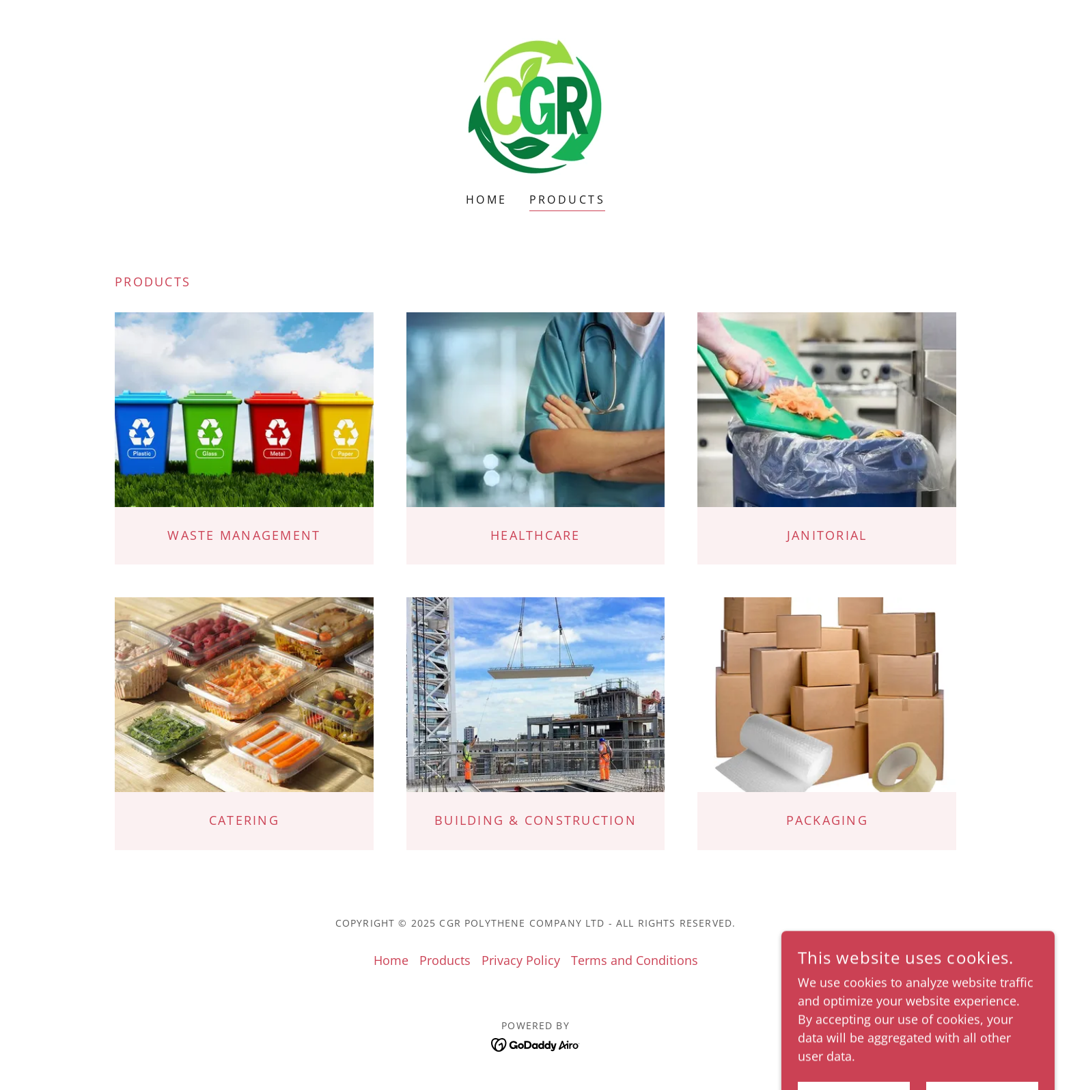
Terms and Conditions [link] (634, 960)
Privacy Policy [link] (521, 960)
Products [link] (567, 199)
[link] (535, 105)
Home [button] (391, 960)
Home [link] (486, 199)
